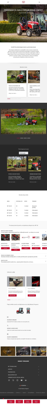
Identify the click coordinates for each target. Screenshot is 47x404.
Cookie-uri (18, 392)
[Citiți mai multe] (12, 295)
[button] (8, 98)
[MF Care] (36, 248)
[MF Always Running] (26, 248)
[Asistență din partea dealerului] (15, 250)
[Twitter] (13, 380)
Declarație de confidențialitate (7, 392)
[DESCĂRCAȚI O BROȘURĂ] (23, 319)
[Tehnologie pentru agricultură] (38, 351)
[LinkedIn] (26, 380)
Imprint (24, 392)
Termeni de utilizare (40, 392)
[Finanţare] (8, 351)
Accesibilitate (31, 392)
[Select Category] (23, 153)
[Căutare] (39, 2)
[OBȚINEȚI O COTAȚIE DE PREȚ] (23, 328)
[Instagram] (17, 380)
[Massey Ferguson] (23, 2)
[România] (23, 385)
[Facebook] (9, 380)
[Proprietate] (23, 351)
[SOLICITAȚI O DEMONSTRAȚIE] (23, 336)
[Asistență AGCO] (5, 248)
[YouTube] (22, 380)
